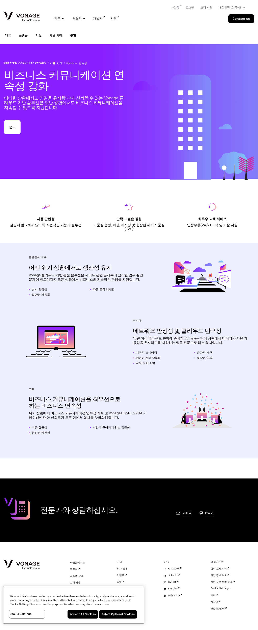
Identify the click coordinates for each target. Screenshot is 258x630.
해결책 (77, 18)
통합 (73, 35)
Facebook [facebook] (173, 568)
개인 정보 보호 (219, 575)
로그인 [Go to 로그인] (190, 7)
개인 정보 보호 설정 (221, 582)
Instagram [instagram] (174, 595)
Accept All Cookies (83, 614)
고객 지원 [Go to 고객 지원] (206, 7)
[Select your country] (230, 7)
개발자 (97, 18)
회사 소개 (122, 568)
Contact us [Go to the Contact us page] (241, 19)
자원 (113, 18)
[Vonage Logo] (22, 17)
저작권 (214, 601)
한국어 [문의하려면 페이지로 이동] (209, 513)
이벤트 (120, 575)
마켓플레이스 (77, 562)
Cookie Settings (220, 588)
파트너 (74, 569)
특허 (213, 595)
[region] (73, 605)
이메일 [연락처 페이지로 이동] (186, 513)
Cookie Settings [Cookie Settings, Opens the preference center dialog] (20, 614)
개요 (8, 35)
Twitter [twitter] (172, 582)
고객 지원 (75, 582)
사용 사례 (55, 35)
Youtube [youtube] (172, 588)
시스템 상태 (76, 575)
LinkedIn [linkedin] (173, 575)
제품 (57, 18)
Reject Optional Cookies (118, 614)
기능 (39, 35)
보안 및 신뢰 (217, 608)
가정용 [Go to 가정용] (175, 7)
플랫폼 (23, 35)
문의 (12, 127)
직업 (119, 582)
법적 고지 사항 (219, 568)
